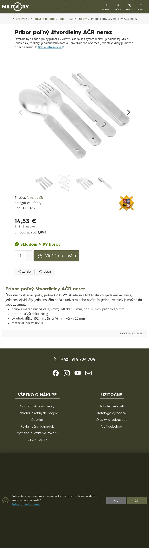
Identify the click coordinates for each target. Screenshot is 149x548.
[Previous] (21, 112)
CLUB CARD (37, 440)
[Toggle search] (106, 7)
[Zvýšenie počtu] (29, 253)
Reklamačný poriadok (37, 426)
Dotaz (45, 271)
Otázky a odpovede (111, 419)
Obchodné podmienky (37, 406)
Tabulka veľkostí (112, 406)
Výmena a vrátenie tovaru (37, 433)
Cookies (37, 419)
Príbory (35, 203)
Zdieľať (24, 271)
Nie (116, 500)
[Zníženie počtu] (29, 258)
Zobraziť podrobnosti (26, 504)
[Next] (128, 112)
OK (137, 500)
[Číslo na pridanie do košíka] (20, 255)
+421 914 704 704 (74, 359)
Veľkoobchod (111, 426)
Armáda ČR (35, 198)
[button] (118, 7)
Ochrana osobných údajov (37, 413)
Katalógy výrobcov (111, 413)
